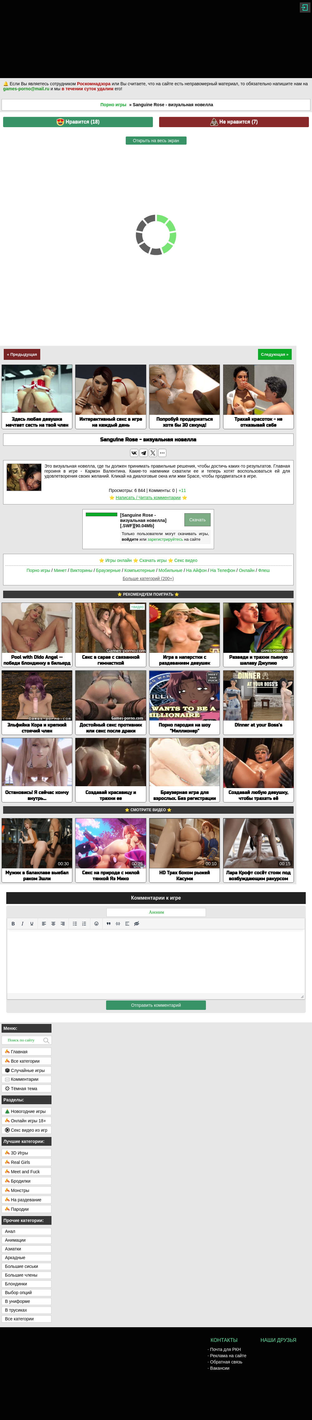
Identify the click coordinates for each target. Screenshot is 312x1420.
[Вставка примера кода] (118, 923)
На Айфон (196, 570)
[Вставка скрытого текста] (136, 923)
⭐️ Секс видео (182, 560)
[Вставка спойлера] (127, 923)
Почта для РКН (225, 1349)
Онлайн (247, 570)
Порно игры (113, 104)
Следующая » (275, 354)
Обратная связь (226, 1361)
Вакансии (220, 1368)
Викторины (81, 570)
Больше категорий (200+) (148, 578)
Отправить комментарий (156, 1005)
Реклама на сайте (228, 1355)
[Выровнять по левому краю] (44, 923)
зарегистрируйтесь (165, 539)
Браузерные (108, 570)
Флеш (264, 570)
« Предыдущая (22, 354)
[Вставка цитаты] (108, 923)
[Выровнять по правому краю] (62, 923)
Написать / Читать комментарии (148, 497)
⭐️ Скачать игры (150, 560)
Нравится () (78, 122)
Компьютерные (139, 570)
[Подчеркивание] (32, 923)
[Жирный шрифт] (13, 923)
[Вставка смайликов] (96, 923)
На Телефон (222, 570)
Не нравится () (234, 122)
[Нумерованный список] (84, 923)
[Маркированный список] (75, 923)
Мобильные (170, 570)
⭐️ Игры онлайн (115, 560)
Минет (60, 570)
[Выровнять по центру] (53, 923)
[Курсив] (22, 923)
